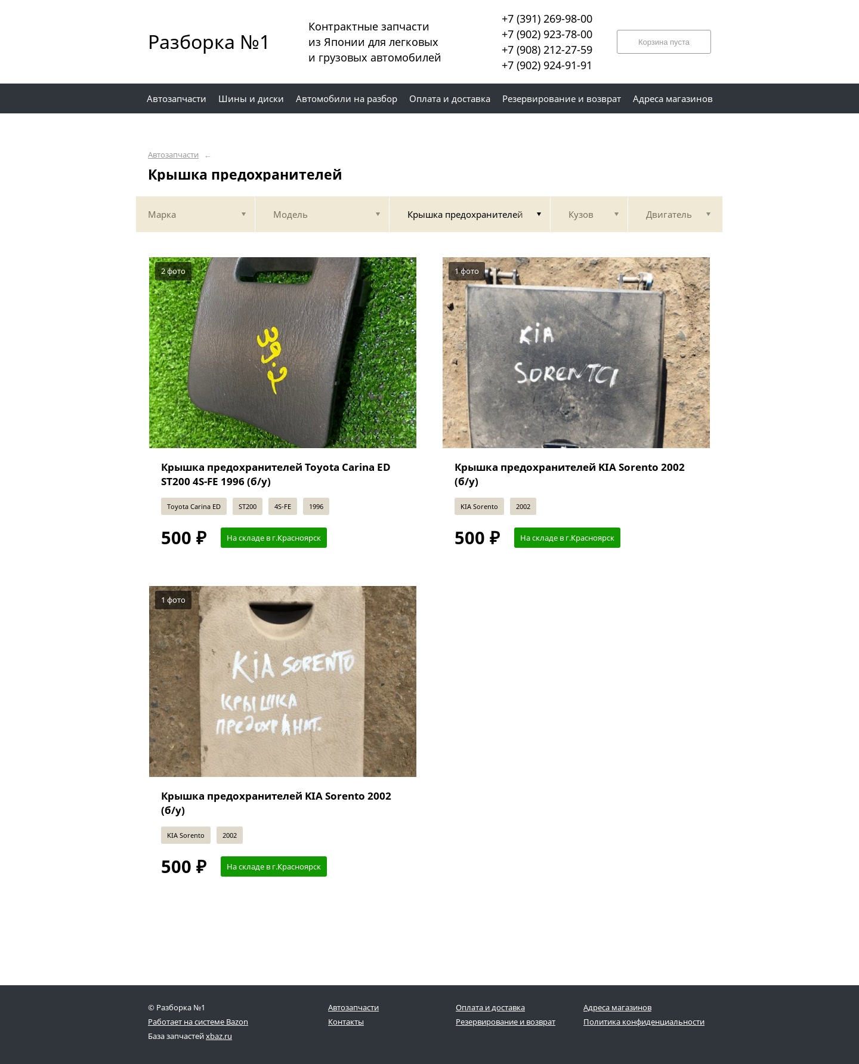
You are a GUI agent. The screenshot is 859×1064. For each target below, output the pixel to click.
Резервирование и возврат (505, 1021)
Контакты (346, 1021)
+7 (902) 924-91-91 (547, 65)
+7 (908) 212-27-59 (547, 49)
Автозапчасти (173, 155)
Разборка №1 (201, 41)
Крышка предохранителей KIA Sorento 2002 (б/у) (570, 474)
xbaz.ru (219, 1036)
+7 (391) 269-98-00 (547, 18)
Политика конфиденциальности (643, 1021)
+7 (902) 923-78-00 (547, 34)
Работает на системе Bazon (198, 1021)
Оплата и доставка (490, 1007)
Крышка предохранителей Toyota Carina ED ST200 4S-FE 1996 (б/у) (276, 474)
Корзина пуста (664, 42)
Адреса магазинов (617, 1007)
